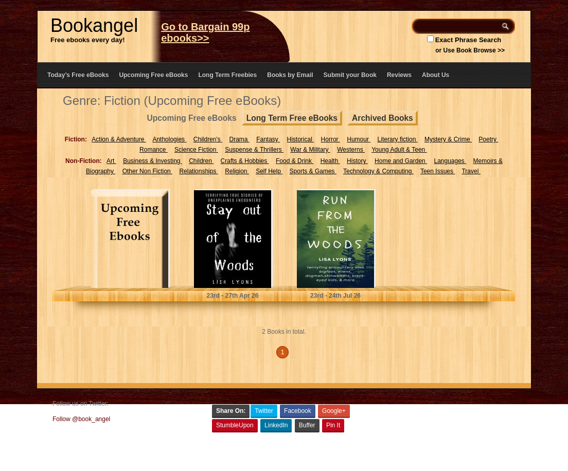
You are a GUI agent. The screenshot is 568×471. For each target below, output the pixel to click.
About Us (435, 75)
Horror (330, 139)
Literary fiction (398, 139)
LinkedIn (276, 425)
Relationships (198, 171)
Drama (239, 139)
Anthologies (169, 139)
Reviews (399, 75)
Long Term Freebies (227, 75)
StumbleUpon (235, 425)
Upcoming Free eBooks (153, 75)
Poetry (488, 139)
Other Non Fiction (147, 171)
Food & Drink (294, 161)
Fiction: (76, 139)
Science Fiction (196, 149)
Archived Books (382, 118)
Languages (450, 161)
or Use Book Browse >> (470, 50)
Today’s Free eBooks (78, 75)
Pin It (333, 425)
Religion (237, 171)
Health (330, 161)
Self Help (269, 171)
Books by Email (290, 75)
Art (111, 161)
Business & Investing (152, 161)
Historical (300, 139)
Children (201, 161)
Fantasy (268, 139)
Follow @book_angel (81, 419)
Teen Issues (437, 171)
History (357, 161)
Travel (470, 171)
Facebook (297, 410)
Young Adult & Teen (399, 149)
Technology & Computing (378, 171)
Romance (153, 149)
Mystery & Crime (448, 139)
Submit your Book (350, 75)
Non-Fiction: (83, 161)
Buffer (307, 425)
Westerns (351, 149)
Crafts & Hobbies (245, 161)
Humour (358, 139)
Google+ (334, 410)
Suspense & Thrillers (254, 149)
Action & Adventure (119, 139)
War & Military (310, 149)
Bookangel (94, 25)
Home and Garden (401, 161)
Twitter (264, 410)
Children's (207, 139)
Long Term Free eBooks (292, 118)
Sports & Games (313, 171)
